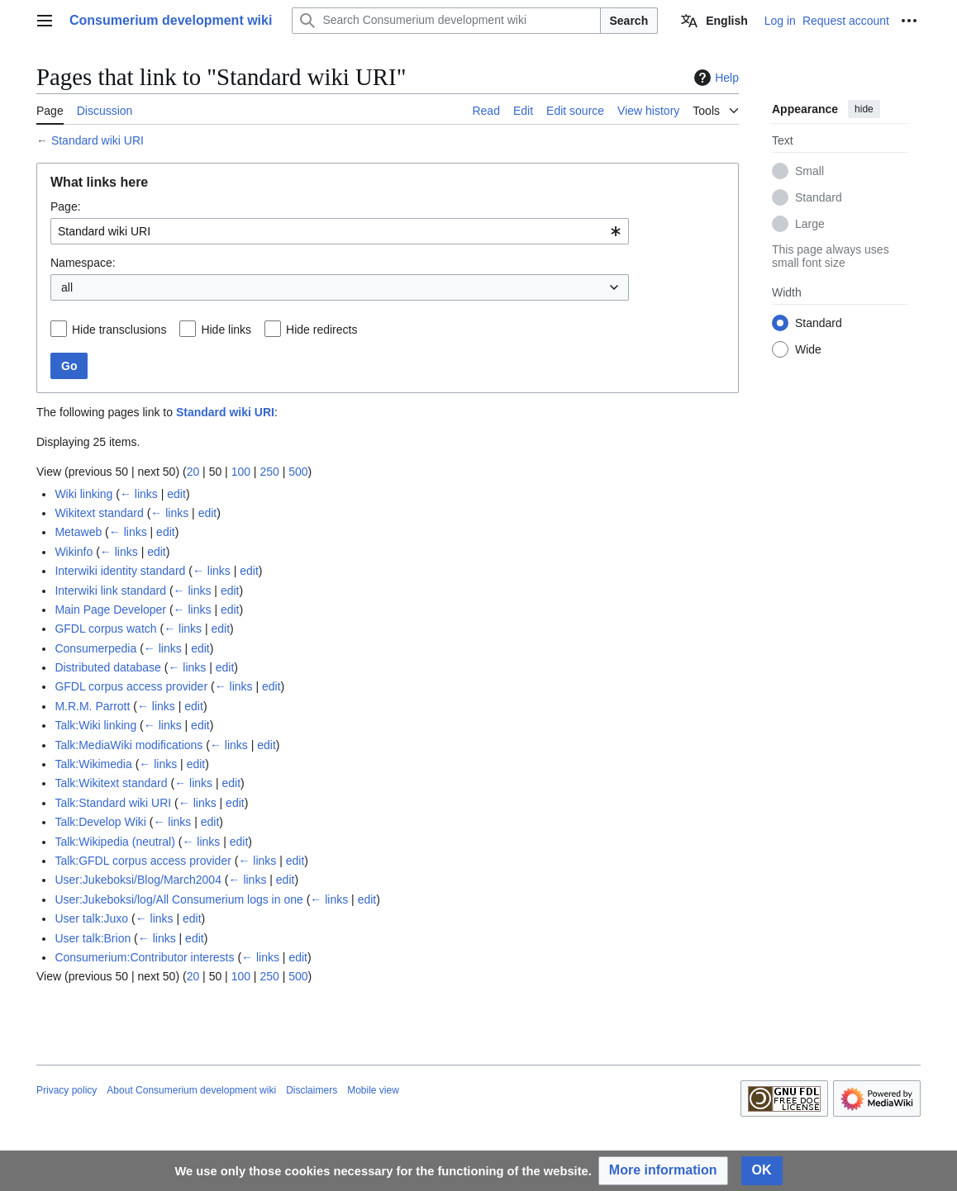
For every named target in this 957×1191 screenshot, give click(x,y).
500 (297, 471)
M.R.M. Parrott (92, 706)
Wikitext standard (99, 513)
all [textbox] (67, 287)
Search (629, 20)
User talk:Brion (93, 938)
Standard (818, 197)
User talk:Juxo (91, 918)
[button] (663, 1170)
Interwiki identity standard (120, 570)
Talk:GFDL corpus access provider (143, 860)
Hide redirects (321, 329)
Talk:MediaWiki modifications (128, 745)
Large (810, 223)
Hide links (226, 329)
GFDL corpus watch (105, 628)
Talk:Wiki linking (95, 725)
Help (714, 77)
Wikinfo (74, 551)
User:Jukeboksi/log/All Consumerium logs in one (178, 899)
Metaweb (78, 532)
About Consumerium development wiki (191, 1090)
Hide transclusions (119, 329)
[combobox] (339, 231)
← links (139, 494)
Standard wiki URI (97, 140)
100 (240, 471)
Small (809, 171)
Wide (808, 349)
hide (864, 109)
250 (269, 471)
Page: (65, 206)
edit (176, 494)
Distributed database (107, 667)
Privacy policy (66, 1090)
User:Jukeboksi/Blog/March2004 (138, 879)
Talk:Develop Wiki (100, 821)
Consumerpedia (95, 648)
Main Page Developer (110, 609)
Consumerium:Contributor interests (144, 957)
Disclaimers (311, 1090)
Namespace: (83, 262)
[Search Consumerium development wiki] (446, 20)
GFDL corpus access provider (131, 686)
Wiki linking (83, 494)
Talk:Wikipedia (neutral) (115, 841)
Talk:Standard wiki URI (113, 802)
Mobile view (373, 1090)
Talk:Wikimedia (93, 764)
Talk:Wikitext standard (111, 783)
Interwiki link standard (110, 590)
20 (193, 471)
